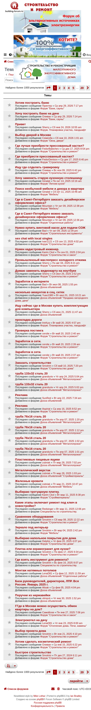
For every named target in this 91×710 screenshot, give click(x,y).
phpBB (40, 699)
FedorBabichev (50, 148)
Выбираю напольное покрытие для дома (45, 538)
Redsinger (47, 509)
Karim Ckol (48, 252)
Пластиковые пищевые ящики (37, 459)
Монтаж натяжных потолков (36, 570)
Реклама (21, 395)
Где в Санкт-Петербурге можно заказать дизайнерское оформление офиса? (44, 215)
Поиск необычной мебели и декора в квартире (49, 188)
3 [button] (64, 672)
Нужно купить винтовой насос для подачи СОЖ (50, 227)
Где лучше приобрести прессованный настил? (49, 145)
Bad (44, 230)
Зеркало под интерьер (31, 527)
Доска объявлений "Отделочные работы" (63, 576)
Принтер (47, 105)
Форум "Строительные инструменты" (61, 233)
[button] (48, 87)
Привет (20, 124)
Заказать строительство (33, 362)
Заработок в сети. (28, 341)
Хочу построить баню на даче (37, 113)
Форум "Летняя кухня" (52, 183)
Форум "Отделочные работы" (56, 222)
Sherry (45, 127)
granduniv (47, 376)
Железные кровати (29, 481)
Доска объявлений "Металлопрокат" (61, 379)
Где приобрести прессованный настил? (44, 156)
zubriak (46, 462)
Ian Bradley (76, 696)
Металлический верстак (32, 470)
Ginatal (46, 181)
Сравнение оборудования (34, 516)
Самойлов (48, 612)
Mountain (47, 205)
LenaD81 (47, 573)
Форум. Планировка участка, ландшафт (63, 130)
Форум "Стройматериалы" (55, 497)
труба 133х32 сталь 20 (31, 373)
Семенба (47, 138)
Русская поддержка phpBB (47, 702)
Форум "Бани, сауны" (52, 108)
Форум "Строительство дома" (57, 244)
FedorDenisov (49, 159)
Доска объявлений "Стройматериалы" (62, 476)
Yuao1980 (47, 295)
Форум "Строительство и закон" (58, 255)
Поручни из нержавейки (32, 595)
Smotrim (46, 365)
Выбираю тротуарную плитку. (37, 491)
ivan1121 (47, 241)
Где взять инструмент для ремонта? (42, 559)
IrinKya (46, 322)
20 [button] (82, 672)
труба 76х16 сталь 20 (30, 416)
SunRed (46, 398)
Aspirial (46, 408)
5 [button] (73, 672)
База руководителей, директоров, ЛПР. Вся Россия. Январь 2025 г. (47, 582)
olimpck (46, 598)
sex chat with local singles (33, 238)
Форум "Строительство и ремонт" (59, 151)
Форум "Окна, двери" (52, 140)
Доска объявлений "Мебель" (56, 486)
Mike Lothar (39, 696)
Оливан (46, 116)
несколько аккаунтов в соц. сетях (39, 292)
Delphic (46, 541)
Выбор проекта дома (30, 631)
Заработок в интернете (32, 281)
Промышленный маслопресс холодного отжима (50, 260)
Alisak (45, 587)
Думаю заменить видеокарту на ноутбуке (45, 270)
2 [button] (59, 672)
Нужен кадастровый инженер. (37, 249)
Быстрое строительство (33, 652)
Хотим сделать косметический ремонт (43, 641)
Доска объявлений (50, 287)
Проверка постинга (29, 330)
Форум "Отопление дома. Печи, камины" (63, 625)
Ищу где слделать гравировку (37, 167)
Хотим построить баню (32, 102)
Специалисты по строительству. (58, 511)
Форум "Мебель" (49, 194)
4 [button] (69, 672)
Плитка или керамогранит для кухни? (43, 549)
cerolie (45, 333)
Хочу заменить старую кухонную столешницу (48, 178)
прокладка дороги (28, 319)
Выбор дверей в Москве (33, 135)
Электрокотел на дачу (31, 620)
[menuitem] (59, 689)
